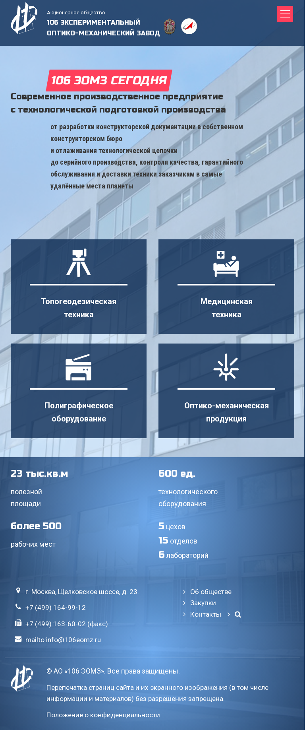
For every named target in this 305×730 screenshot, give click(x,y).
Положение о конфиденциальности (103, 715)
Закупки (203, 603)
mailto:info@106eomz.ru (63, 640)
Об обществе (211, 592)
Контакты (205, 614)
